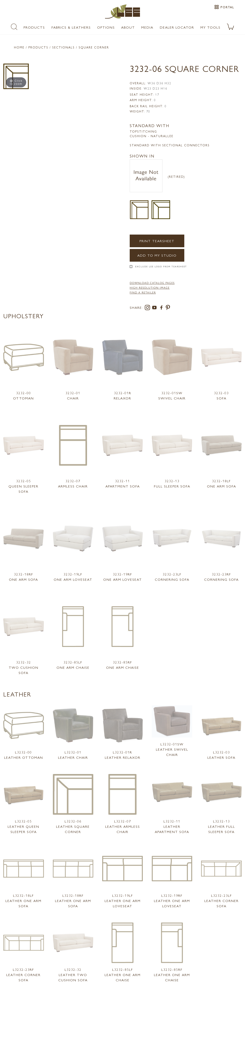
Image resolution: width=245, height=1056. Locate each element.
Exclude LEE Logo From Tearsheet (161, 266)
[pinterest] (168, 308)
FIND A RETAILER (143, 292)
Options (106, 27)
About (128, 27)
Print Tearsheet (157, 240)
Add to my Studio (157, 255)
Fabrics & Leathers (71, 27)
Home (19, 47)
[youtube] (155, 308)
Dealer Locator (177, 27)
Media (147, 27)
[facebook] (162, 308)
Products (34, 27)
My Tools (210, 27)
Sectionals (63, 47)
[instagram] (148, 308)
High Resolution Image (150, 288)
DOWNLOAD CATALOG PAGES (152, 283)
